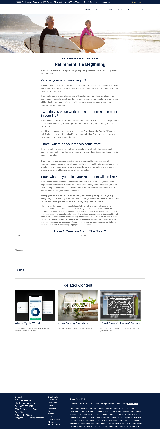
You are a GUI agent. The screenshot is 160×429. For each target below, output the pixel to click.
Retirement (52, 400)
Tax (49, 411)
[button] (88, 9)
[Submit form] (20, 270)
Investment (52, 403)
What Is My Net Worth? (27, 323)
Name (17, 235)
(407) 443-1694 (28, 403)
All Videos (52, 422)
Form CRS (80, 399)
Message (19, 250)
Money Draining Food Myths (73, 323)
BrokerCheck (132, 404)
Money (51, 414)
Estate (50, 405)
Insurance (52, 408)
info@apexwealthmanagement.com (99, 2)
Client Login (136, 2)
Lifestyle (51, 416)
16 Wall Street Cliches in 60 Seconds (120, 323)
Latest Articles (54, 419)
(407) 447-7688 (72, 2)
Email (83, 235)
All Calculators (54, 425)
